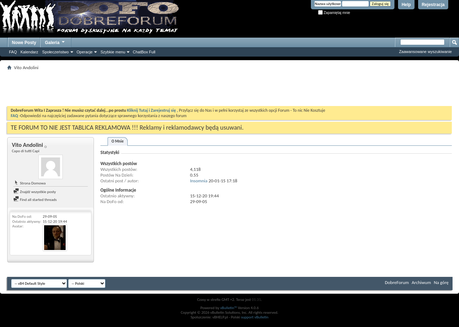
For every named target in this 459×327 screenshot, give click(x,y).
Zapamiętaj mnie (334, 13)
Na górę (441, 282)
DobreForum (397, 282)
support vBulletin (255, 317)
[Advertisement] (229, 88)
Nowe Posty (24, 42)
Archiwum (421, 282)
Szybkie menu (112, 52)
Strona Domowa (29, 183)
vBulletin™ (228, 308)
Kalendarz (29, 52)
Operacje (85, 52)
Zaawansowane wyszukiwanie (425, 51)
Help (406, 4)
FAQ (13, 52)
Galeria (55, 41)
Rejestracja (433, 4)
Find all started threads (35, 199)
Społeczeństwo (55, 52)
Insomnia (198, 180)
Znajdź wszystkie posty (34, 191)
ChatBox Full (144, 52)
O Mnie (118, 141)
